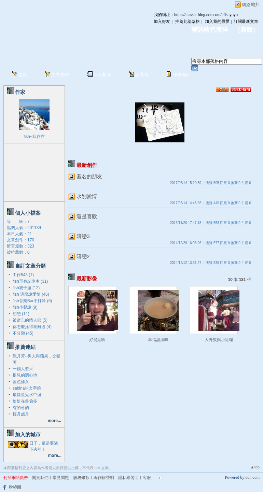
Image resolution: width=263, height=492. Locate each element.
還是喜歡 (87, 216)
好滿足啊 (97, 339)
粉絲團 (15, 486)
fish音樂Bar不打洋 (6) (32, 300)
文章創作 (60, 74)
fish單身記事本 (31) (30, 281)
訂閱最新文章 (246, 21)
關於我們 (40, 477)
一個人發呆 (23, 368)
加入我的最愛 (217, 21)
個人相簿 (102, 74)
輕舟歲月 (21, 414)
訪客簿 (142, 74)
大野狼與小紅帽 (219, 339)
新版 (246, 29)
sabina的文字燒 (27, 388)
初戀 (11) (21, 313)
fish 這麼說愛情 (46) (31, 294)
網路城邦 (251, 4)
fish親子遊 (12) (26, 287)
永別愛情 (87, 196)
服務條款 (81, 477)
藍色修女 (21, 381)
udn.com (252, 477)
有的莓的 (21, 407)
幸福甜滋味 (158, 339)
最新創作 (87, 165)
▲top (255, 467)
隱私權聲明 (128, 477)
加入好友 (162, 21)
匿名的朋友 (89, 176)
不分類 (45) (23, 333)
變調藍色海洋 (209, 29)
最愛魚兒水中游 (27, 394)
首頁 (22, 74)
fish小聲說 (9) (25, 307)
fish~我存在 (34, 136)
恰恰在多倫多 (25, 401)
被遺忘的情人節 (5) (30, 320)
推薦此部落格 (187, 21)
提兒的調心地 (25, 375)
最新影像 (87, 278)
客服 (147, 477)
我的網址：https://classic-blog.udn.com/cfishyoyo (196, 14)
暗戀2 (83, 256)
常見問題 (61, 477)
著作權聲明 (104, 477)
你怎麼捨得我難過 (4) (32, 326)
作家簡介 (182, 74)
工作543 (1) (23, 274)
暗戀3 (83, 236)
